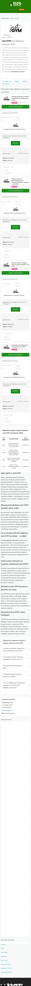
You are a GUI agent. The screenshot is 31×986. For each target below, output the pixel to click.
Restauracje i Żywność (6, 968)
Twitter (9, 173)
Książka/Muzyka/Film (6, 972)
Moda (2, 948)
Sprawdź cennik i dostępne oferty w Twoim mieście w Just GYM (20, 264)
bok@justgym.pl (8, 710)
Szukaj (21, 9)
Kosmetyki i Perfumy (6, 964)
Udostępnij (18, 117)
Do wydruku (5, 84)
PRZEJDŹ (15, 143)
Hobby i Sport (4, 960)
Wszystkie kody (7, 81)
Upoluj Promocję (15, 106)
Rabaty (24, 81)
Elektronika (4, 956)
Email (3, 120)
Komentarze (18, 120)
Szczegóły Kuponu (23, 153)
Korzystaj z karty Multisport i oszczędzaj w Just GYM (20, 346)
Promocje (3, 944)
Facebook (6, 173)
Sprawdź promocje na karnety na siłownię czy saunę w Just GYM (20, 98)
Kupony (17, 81)
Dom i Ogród (4, 952)
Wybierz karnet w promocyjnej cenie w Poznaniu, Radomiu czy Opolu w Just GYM (20, 181)
